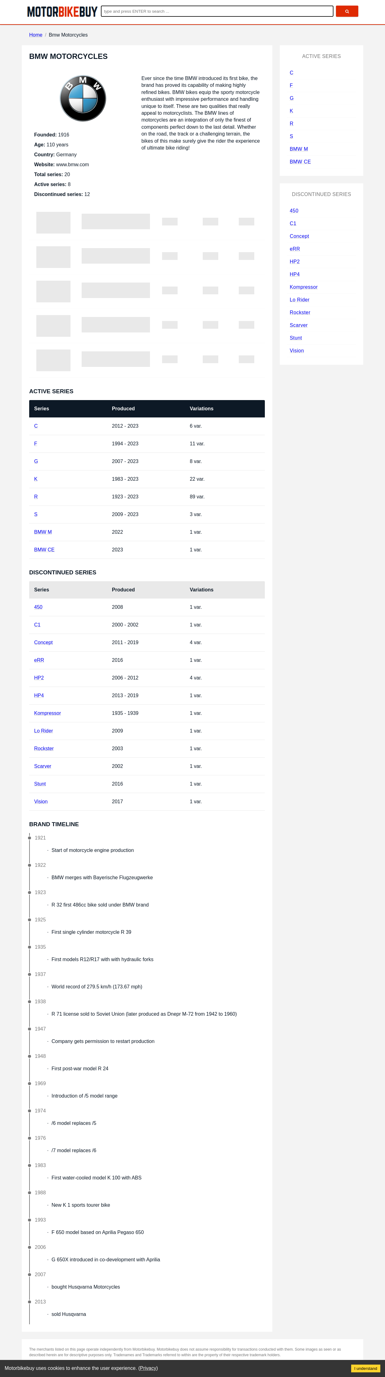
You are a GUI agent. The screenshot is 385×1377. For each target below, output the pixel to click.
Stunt (40, 784)
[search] (347, 11)
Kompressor (47, 713)
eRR (39, 660)
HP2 (39, 677)
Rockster (44, 748)
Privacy (148, 1368)
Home (36, 35)
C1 (37, 624)
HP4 (39, 695)
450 (38, 607)
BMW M (43, 532)
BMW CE (44, 549)
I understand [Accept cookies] (365, 1368)
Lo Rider (43, 730)
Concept (43, 642)
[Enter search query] (217, 11)
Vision (41, 801)
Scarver (42, 766)
